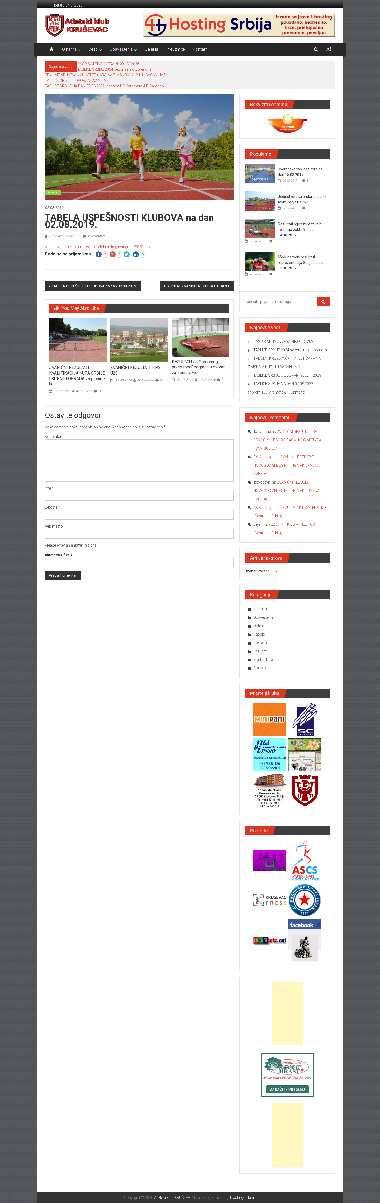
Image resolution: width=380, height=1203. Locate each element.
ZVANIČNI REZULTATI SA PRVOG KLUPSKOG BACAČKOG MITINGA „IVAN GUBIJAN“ (287, 440)
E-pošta (52, 507)
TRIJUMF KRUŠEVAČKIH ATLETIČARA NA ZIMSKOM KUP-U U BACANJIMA (105, 75)
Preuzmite (175, 49)
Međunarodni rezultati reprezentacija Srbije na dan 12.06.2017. (301, 262)
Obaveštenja (121, 49)
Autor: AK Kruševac (62, 236)
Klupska (260, 609)
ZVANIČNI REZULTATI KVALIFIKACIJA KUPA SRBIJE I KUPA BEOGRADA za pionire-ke (77, 375)
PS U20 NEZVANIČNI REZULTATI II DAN (195, 286)
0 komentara (94, 236)
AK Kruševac (84, 391)
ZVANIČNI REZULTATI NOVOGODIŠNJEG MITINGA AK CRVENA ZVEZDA (286, 465)
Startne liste (263, 659)
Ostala (258, 626)
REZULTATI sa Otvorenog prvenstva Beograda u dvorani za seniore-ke (199, 367)
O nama (69, 49)
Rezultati (53, 192)
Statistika (261, 668)
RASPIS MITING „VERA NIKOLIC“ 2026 (108, 64)
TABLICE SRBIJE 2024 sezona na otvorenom (114, 69)
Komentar (53, 436)
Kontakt (200, 49)
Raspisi (259, 634)
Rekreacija (261, 643)
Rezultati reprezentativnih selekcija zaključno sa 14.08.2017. (299, 229)
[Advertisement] (287, 1013)
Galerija (151, 49)
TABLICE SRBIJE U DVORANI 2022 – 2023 (79, 80)
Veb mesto (54, 526)
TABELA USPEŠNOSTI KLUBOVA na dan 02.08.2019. (94, 286)
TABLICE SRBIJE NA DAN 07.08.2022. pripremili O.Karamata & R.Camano (104, 86)
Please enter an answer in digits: (71, 545)
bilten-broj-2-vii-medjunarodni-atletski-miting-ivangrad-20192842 (98, 247)
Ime (49, 488)
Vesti (93, 49)
